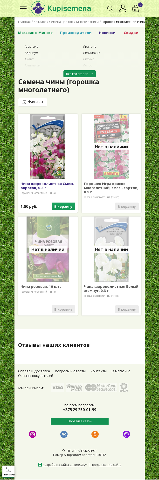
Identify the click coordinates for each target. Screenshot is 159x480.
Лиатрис (89, 46)
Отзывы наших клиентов (56, 344)
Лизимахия (91, 53)
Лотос (87, 65)
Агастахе (31, 46)
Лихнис (88, 59)
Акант (29, 59)
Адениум (31, 53)
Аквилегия (33, 65)
